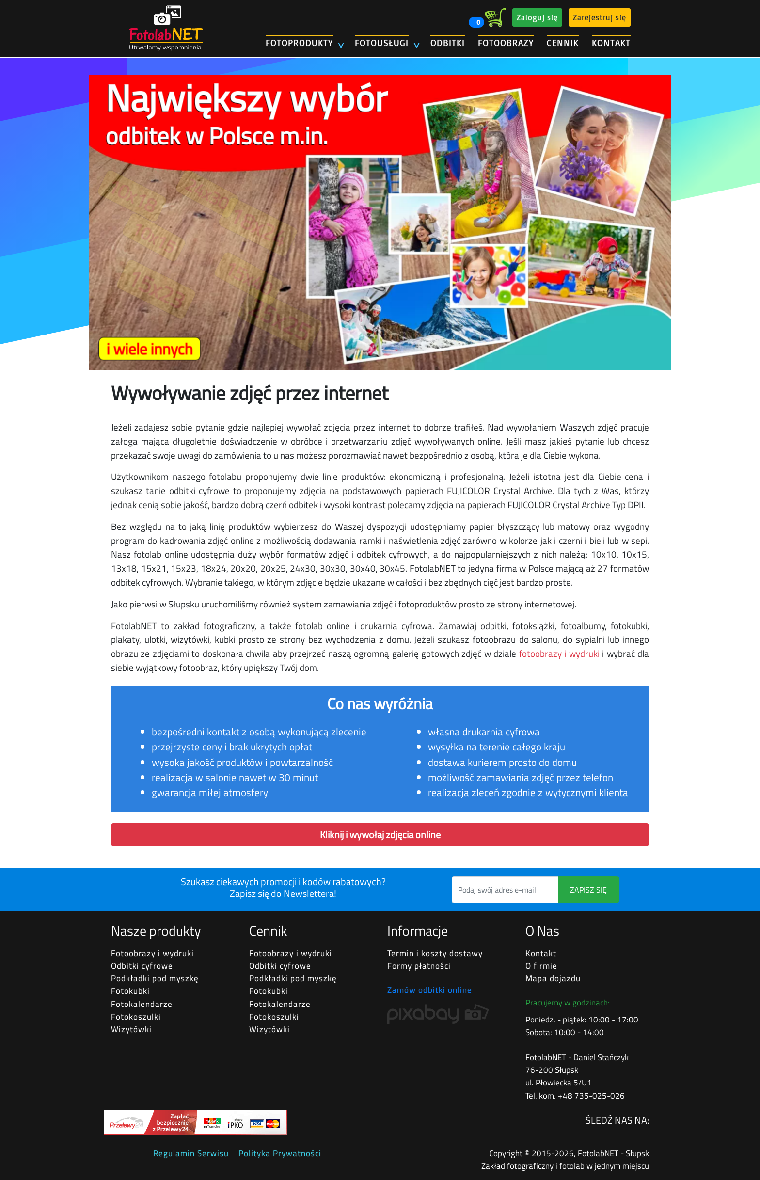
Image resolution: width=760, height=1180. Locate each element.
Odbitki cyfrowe (142, 965)
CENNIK (563, 42)
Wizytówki (131, 1029)
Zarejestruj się (599, 17)
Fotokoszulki (136, 1016)
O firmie (541, 965)
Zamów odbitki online (429, 990)
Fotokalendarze (142, 1004)
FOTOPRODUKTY (299, 42)
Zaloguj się (537, 17)
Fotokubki (130, 991)
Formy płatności (419, 965)
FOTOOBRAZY (506, 42)
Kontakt (540, 953)
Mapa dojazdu (553, 978)
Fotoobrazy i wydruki (152, 953)
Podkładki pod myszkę (155, 978)
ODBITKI (447, 42)
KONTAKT (611, 42)
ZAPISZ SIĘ (588, 889)
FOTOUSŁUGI (382, 42)
